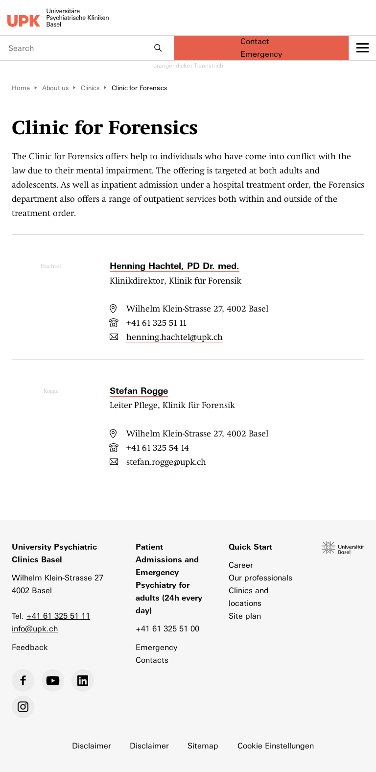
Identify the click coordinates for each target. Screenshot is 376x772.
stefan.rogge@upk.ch (166, 462)
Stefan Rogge (139, 390)
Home (21, 88)
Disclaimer (91, 745)
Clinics (90, 88)
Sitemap (203, 745)
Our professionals (260, 577)
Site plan (245, 616)
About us (55, 88)
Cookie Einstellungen (275, 745)
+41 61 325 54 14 (157, 448)
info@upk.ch (35, 628)
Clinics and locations (249, 597)
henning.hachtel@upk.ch (174, 337)
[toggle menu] (362, 48)
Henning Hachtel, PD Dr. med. (174, 265)
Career (241, 565)
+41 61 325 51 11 (156, 323)
